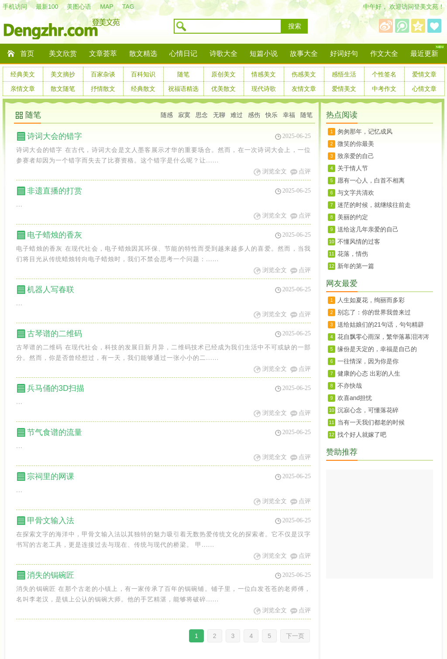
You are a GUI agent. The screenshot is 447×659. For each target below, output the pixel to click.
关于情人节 (352, 168)
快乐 (271, 114)
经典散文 (143, 88)
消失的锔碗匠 (50, 575)
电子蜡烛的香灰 (54, 235)
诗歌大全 (223, 53)
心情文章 (424, 88)
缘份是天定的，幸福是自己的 (377, 348)
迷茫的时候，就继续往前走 (374, 204)
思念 (202, 114)
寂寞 (184, 114)
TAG (128, 6)
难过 (236, 114)
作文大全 (384, 53)
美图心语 (79, 6)
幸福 (289, 114)
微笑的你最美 (355, 143)
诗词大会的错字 (54, 136)
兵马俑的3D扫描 (55, 388)
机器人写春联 (50, 289)
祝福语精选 (183, 88)
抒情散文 (103, 88)
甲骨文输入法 (50, 520)
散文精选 (143, 53)
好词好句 (344, 53)
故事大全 (304, 53)
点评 (305, 171)
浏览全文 (274, 171)
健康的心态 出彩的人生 (368, 373)
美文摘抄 (63, 74)
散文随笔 (63, 88)
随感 (167, 114)
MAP (106, 6)
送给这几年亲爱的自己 (368, 229)
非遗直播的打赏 (54, 190)
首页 (27, 53)
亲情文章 (22, 88)
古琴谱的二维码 (54, 333)
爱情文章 (424, 74)
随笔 (183, 74)
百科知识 (143, 74)
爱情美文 (344, 88)
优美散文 (223, 88)
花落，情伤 (352, 253)
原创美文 (223, 74)
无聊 (219, 114)
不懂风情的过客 (358, 241)
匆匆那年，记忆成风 (364, 131)
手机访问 (15, 6)
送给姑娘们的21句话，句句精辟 (380, 324)
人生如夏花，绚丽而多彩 (371, 300)
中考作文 (384, 88)
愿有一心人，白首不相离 (371, 180)
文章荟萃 (103, 53)
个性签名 (384, 74)
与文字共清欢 (355, 192)
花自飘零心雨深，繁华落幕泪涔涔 (383, 336)
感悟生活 (344, 74)
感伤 (254, 114)
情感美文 (263, 74)
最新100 (47, 6)
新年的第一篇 (355, 265)
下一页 (295, 635)
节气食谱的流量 (54, 432)
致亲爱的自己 (355, 155)
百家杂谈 (103, 74)
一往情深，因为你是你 (368, 361)
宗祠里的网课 (50, 476)
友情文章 (304, 88)
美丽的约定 (352, 217)
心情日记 (183, 53)
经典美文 (22, 74)
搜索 (294, 26)
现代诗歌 (263, 88)
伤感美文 (304, 74)
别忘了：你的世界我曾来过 (374, 312)
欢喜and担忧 (354, 397)
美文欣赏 (63, 53)
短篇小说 (264, 53)
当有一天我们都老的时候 (371, 422)
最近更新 (424, 53)
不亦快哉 (349, 385)
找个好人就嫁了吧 (361, 434)
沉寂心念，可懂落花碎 (368, 410)
